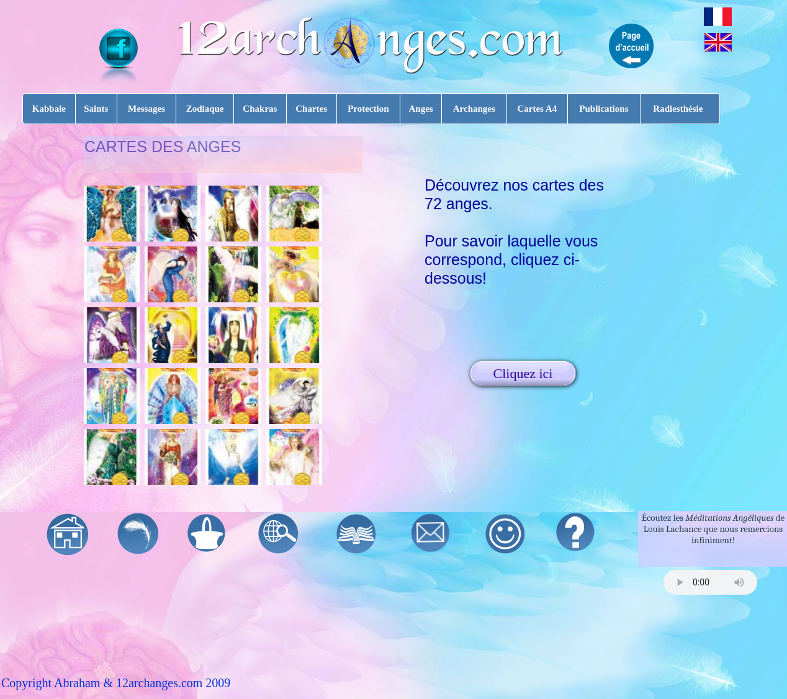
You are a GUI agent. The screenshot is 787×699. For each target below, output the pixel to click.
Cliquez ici (523, 373)
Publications (603, 109)
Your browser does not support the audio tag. (710, 582)
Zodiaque (205, 109)
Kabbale (49, 109)
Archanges (474, 109)
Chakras (260, 109)
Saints (96, 109)
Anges (420, 109)
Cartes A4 (537, 109)
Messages (146, 109)
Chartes (311, 109)
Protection (368, 109)
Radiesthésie (678, 109)
